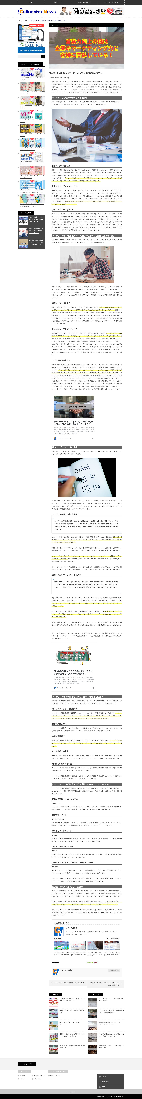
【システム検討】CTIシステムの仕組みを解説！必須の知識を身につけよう (36, 219)
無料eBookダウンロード (84, 2)
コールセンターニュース (109, 1096)
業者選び (100, 949)
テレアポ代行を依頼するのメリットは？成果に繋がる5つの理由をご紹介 (95, 954)
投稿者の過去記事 (114, 970)
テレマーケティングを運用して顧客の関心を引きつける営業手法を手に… (111, 1011)
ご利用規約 (22, 1075)
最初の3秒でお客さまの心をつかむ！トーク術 (72, 1023)
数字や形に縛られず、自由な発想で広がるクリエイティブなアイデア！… (72, 999)
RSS (103, 1087)
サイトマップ (37, 1078)
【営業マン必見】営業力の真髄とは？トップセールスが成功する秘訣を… (72, 1035)
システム (84, 949)
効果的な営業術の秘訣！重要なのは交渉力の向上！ (72, 1011)
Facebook (105, 1081)
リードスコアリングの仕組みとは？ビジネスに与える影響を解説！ (61, 954)
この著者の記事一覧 (113, 938)
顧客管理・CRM (65, 949)
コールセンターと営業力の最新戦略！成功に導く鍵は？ (69, 983)
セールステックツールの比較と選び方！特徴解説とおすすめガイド (78, 954)
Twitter (104, 1076)
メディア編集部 (67, 970)
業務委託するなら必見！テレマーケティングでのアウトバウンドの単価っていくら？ (36, 242)
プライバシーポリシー (39, 1075)
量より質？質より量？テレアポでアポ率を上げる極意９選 (111, 1046)
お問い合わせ (57, 2)
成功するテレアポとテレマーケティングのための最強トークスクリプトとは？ (36, 231)
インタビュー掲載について (111, 2)
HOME (31, 2)
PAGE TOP (71, 1092)
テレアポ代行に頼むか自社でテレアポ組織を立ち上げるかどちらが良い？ (111, 954)
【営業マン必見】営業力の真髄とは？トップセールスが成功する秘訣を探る (104, 984)
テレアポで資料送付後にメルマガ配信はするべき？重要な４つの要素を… (111, 1035)
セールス (26, 20)
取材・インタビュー (55, 1075)
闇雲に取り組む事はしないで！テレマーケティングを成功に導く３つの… (111, 1023)
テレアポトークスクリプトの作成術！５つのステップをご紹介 (111, 999)
